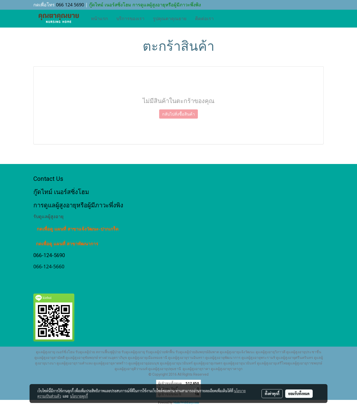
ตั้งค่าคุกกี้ (272, 393)
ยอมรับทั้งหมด (299, 393)
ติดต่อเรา (204, 18)
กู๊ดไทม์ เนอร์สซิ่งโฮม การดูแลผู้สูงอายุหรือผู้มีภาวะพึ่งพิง (144, 5)
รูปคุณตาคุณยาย (170, 18)
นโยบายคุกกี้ (79, 396)
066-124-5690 (49, 255)
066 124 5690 (70, 5)
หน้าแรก (99, 18)
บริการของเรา (130, 18)
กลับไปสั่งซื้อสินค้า (178, 114)
